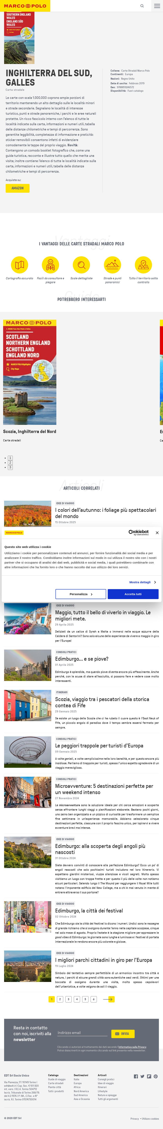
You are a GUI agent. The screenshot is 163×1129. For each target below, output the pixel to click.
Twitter (142, 1076)
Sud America (81, 1095)
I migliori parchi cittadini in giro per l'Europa (103, 960)
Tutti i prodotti (56, 1091)
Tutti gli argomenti (108, 1099)
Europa (78, 1083)
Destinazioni (81, 1075)
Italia (76, 1079)
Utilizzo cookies (150, 1118)
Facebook (136, 1076)
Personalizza (81, 594)
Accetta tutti (133, 594)
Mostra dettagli (139, 582)
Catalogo (53, 1075)
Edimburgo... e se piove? (81, 659)
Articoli (102, 1075)
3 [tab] (10, 467)
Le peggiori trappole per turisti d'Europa (99, 746)
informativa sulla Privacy (132, 1047)
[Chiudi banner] (157, 532)
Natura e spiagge (107, 1095)
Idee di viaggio (106, 1083)
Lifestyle (102, 1091)
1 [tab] (10, 458)
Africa (77, 1087)
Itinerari (102, 1087)
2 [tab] (10, 462)
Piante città (54, 1087)
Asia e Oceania (82, 1099)
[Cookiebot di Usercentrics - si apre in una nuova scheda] (131, 533)
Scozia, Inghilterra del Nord (29, 431)
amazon (18, 188)
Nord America (81, 1091)
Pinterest (156, 1076)
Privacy (135, 1118)
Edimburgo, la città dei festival (89, 911)
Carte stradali (55, 1083)
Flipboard (149, 1076)
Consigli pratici (106, 1079)
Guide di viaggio (57, 1079)
